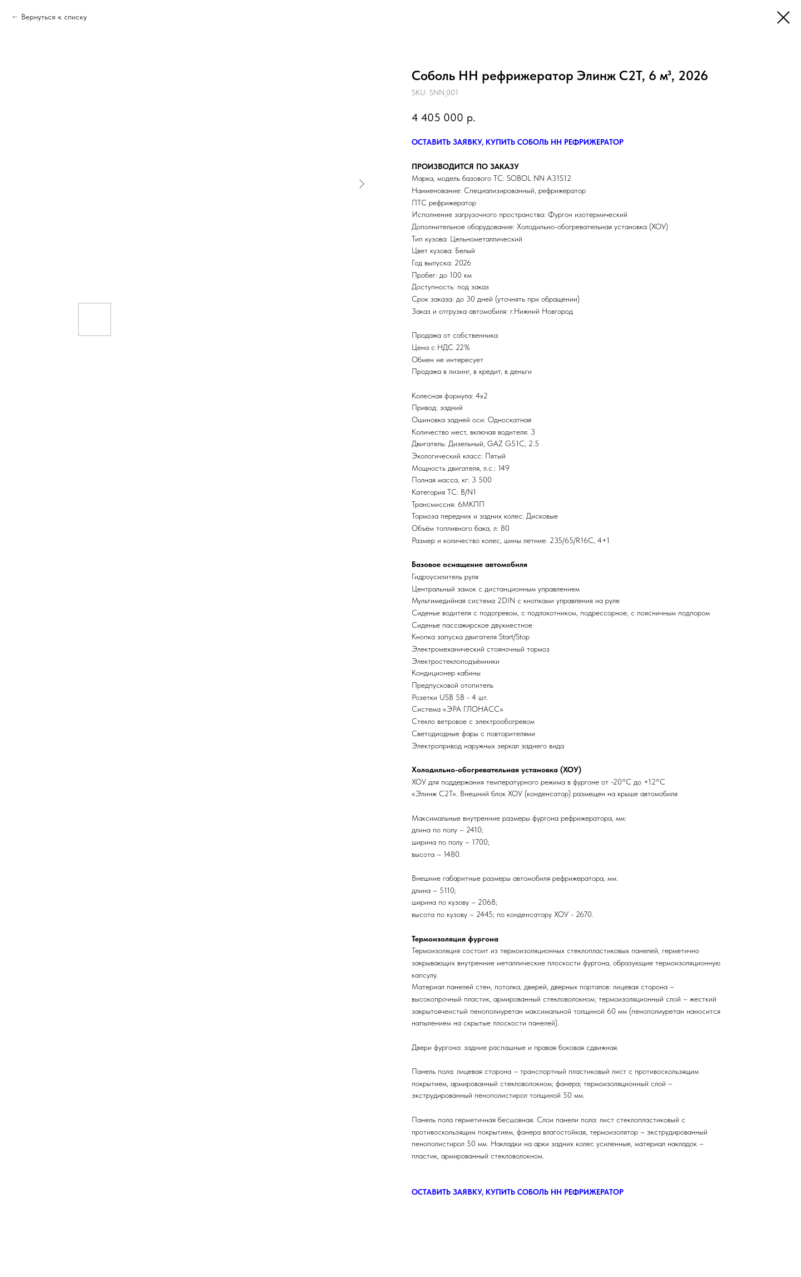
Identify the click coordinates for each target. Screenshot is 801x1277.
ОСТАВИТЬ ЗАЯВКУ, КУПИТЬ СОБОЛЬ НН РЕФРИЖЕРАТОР (518, 141)
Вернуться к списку (54, 16)
